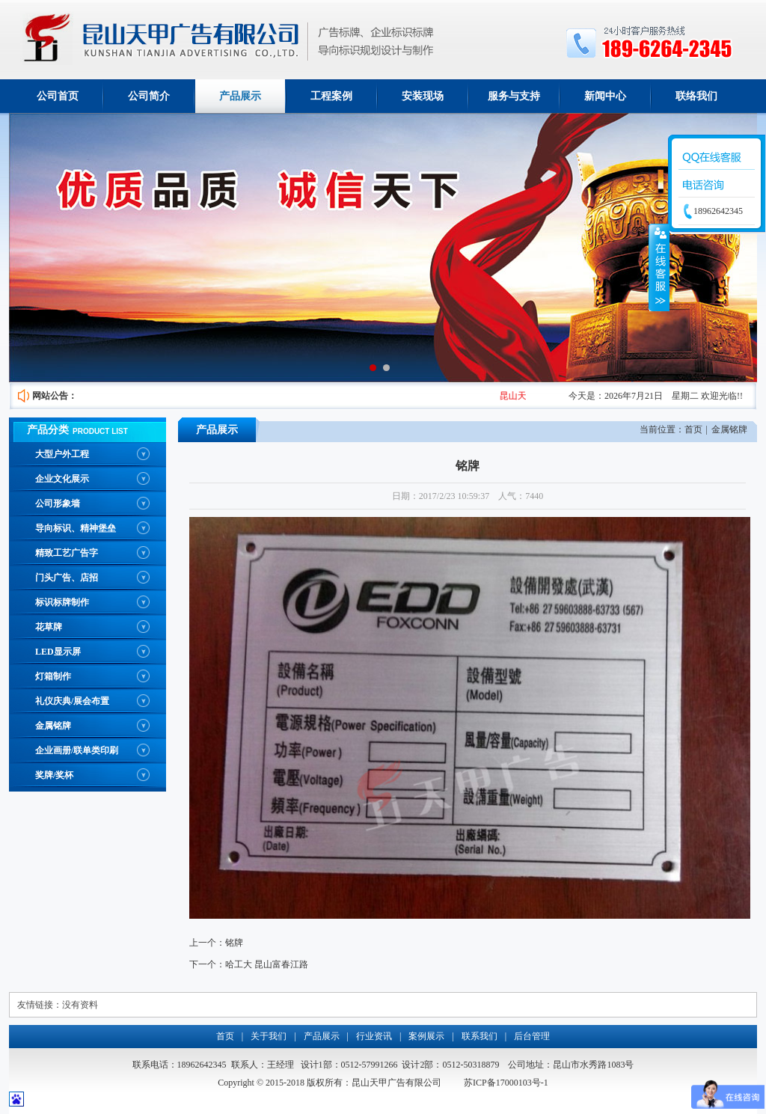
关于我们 (269, 1036)
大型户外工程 (62, 454)
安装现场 (423, 96)
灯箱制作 (53, 676)
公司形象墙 (57, 503)
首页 (693, 429)
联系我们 (479, 1036)
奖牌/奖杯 (54, 775)
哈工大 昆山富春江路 (266, 964)
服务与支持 (514, 96)
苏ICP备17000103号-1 (506, 1082)
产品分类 (48, 429)
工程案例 (331, 96)
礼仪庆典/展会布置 (72, 701)
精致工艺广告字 (66, 553)
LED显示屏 (58, 651)
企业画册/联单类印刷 (76, 750)
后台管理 (532, 1036)
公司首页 (58, 96)
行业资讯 (374, 1036)
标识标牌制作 (62, 602)
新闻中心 (605, 96)
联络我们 (696, 96)
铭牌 (234, 942)
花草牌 (48, 627)
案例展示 (426, 1036)
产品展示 (240, 96)
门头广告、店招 (66, 577)
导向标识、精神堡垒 (75, 528)
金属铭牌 (53, 725)
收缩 (659, 267)
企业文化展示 (62, 479)
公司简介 (149, 96)
